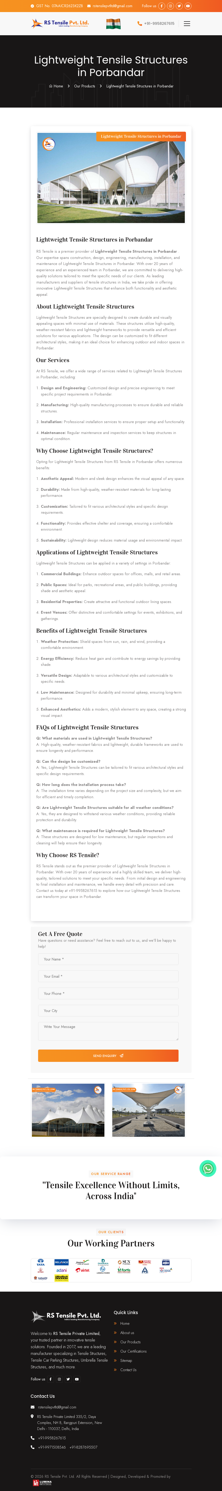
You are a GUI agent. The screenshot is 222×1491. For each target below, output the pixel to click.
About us (127, 1332)
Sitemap (126, 1360)
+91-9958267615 (52, 1438)
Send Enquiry (108, 1056)
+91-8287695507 (83, 1447)
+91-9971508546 (52, 1447)
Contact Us (128, 1370)
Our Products (84, 86)
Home (56, 86)
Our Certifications (133, 1351)
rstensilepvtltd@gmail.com (112, 6)
